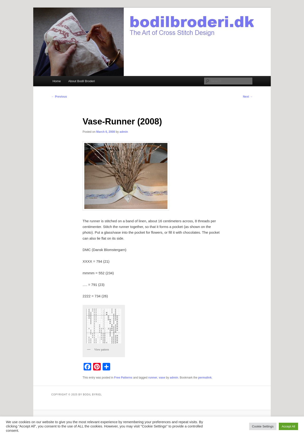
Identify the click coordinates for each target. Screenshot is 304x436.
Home (56, 81)
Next (248, 96)
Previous (59, 96)
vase (162, 377)
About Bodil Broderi (81, 81)
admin (123, 131)
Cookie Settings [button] (263, 426)
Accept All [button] (288, 426)
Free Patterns (123, 377)
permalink (205, 377)
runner (152, 377)
